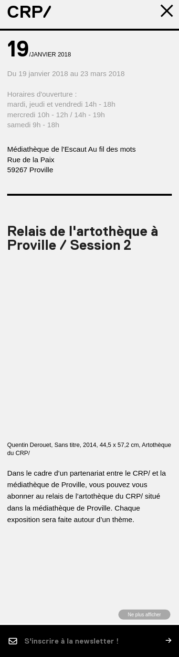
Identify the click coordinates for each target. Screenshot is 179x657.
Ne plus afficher (144, 614)
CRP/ (29, 12)
